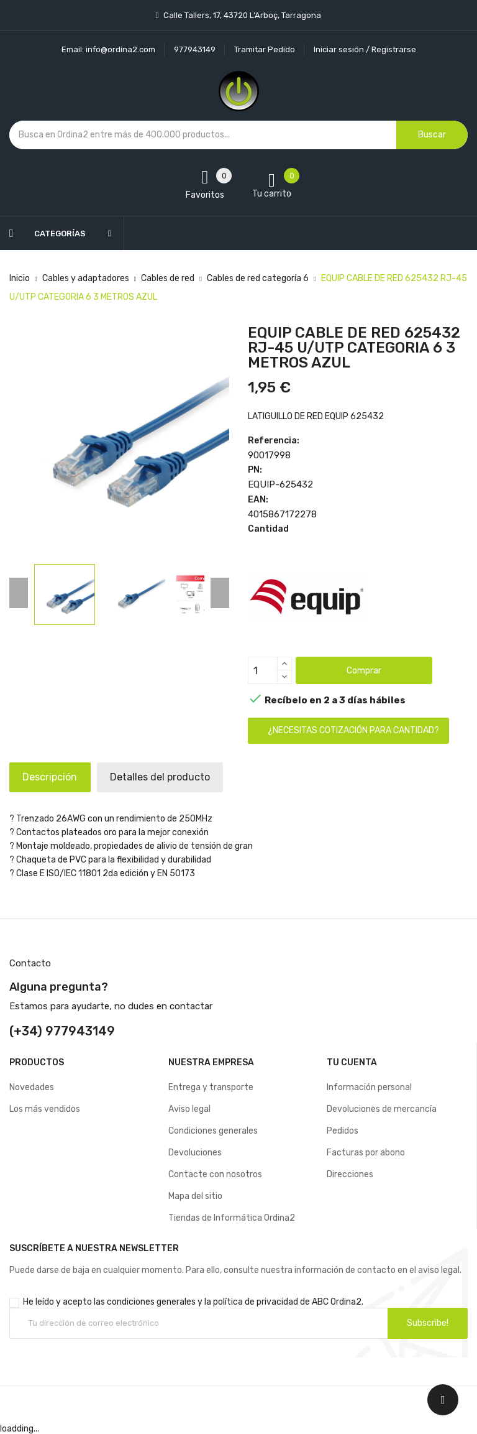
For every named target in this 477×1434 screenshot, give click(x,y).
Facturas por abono (366, 1152)
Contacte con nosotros (215, 1174)
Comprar (364, 670)
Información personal (369, 1087)
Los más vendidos (44, 1109)
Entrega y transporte (210, 1087)
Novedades (31, 1087)
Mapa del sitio (195, 1196)
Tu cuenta (352, 1062)
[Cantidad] (263, 670)
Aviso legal (189, 1109)
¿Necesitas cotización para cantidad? (353, 730)
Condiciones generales (213, 1131)
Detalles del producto (176, 777)
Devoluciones (195, 1152)
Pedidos (342, 1131)
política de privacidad (255, 1302)
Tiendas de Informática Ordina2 (231, 1218)
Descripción (55, 777)
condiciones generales (151, 1302)
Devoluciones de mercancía (382, 1109)
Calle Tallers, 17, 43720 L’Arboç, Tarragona (241, 15)
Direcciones (350, 1174)
